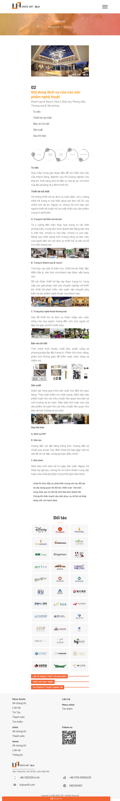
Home (15, 741)
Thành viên (18, 717)
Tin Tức (16, 712)
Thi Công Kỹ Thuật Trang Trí (47, 687)
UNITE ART (59, 795)
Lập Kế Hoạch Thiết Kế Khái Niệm (49, 676)
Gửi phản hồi (56, 799)
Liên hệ (16, 707)
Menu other (68, 704)
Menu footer (19, 698)
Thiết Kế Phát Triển (42, 681)
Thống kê (17, 754)
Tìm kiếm (17, 721)
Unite (15, 727)
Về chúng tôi (19, 703)
